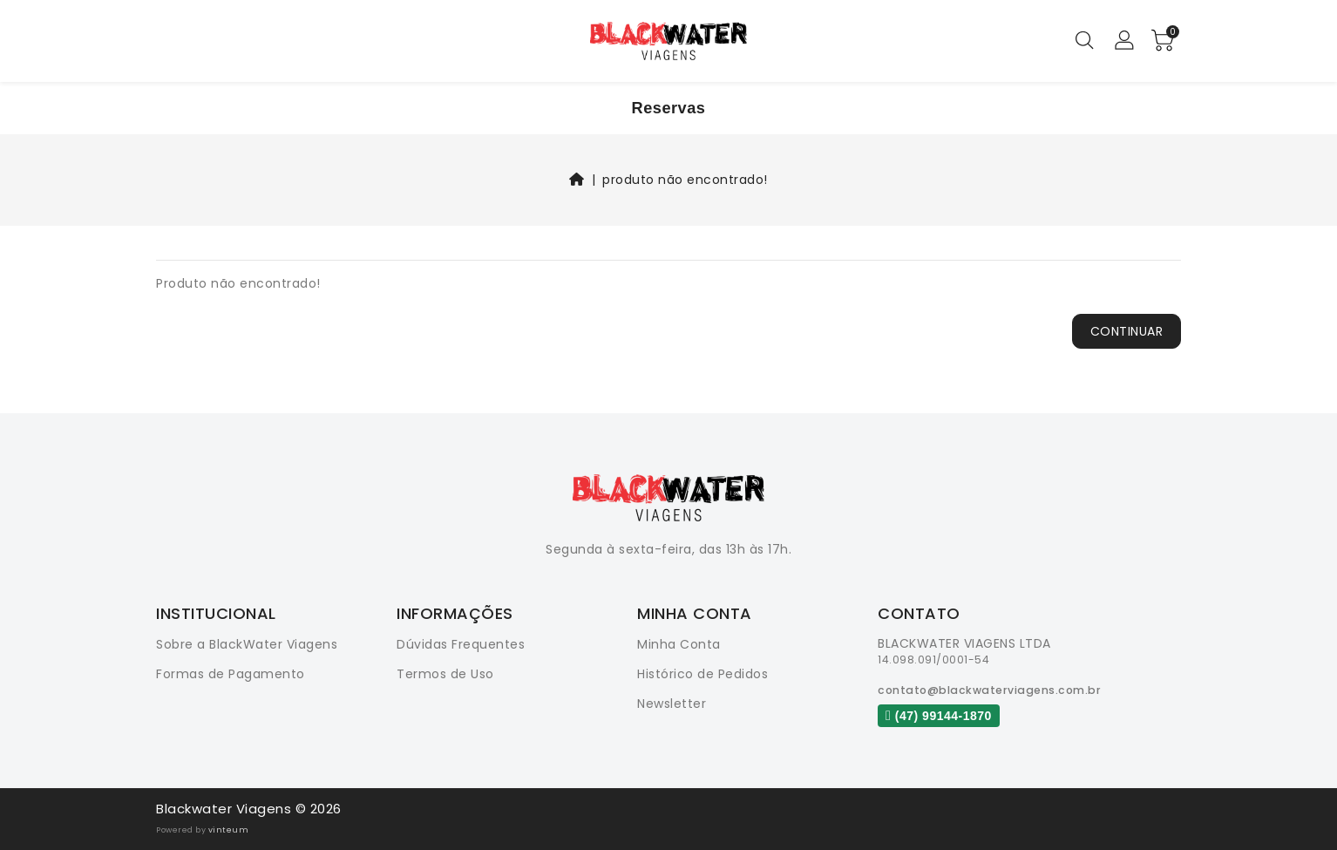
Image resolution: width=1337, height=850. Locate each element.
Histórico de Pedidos (702, 674)
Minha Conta (679, 644)
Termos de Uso (445, 674)
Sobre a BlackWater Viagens (246, 644)
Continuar (1127, 331)
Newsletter (671, 703)
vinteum (228, 830)
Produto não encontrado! (685, 179)
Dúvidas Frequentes (461, 644)
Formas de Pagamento (230, 674)
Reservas (669, 108)
